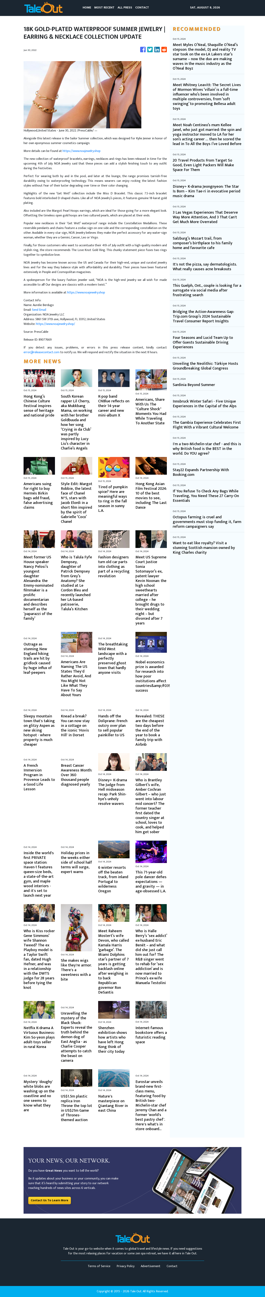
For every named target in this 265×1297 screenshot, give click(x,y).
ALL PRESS (125, 7)
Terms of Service (99, 1266)
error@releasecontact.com (41, 352)
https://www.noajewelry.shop (82, 151)
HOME (87, 7)
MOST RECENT (104, 7)
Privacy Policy (125, 1266)
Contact (172, 1266)
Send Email (39, 310)
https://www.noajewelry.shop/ (55, 324)
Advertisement (150, 1266)
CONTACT (142, 7)
